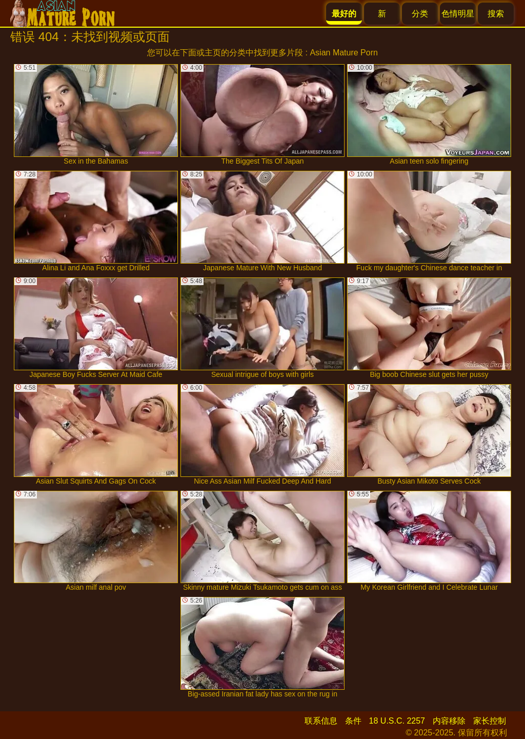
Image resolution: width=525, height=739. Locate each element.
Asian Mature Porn (344, 52)
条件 (353, 720)
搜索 (496, 13)
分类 (420, 13)
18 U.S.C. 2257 (397, 720)
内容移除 (449, 720)
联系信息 (321, 720)
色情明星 (457, 13)
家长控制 (489, 720)
